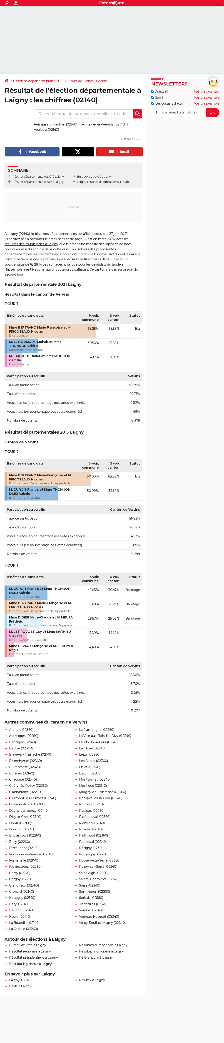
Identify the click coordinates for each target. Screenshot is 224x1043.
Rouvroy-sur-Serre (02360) (99, 860)
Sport (157, 98)
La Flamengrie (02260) (96, 730)
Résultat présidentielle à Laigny (33, 957)
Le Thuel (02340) (92, 748)
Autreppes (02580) (23, 736)
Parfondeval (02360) (94, 817)
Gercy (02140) (19, 873)
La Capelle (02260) (23, 929)
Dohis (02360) (20, 823)
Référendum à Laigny (96, 957)
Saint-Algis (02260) (93, 873)
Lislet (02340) (89, 767)
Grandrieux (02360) (24, 885)
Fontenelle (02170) (23, 860)
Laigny (81, 181)
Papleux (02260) (92, 811)
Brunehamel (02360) (25, 761)
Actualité (159, 92)
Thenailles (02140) (93, 904)
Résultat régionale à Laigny (30, 951)
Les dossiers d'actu (167, 103)
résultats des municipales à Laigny (31, 244)
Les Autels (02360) (93, 761)
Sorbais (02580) (91, 898)
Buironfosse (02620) (25, 767)
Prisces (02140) (91, 829)
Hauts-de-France (81, 81)
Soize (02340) (89, 885)
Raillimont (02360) (93, 835)
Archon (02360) (21, 730)
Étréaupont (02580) (24, 848)
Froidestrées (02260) (25, 867)
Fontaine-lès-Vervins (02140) (103, 124)
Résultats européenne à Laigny (103, 945)
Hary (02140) (18, 904)
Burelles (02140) (21, 773)
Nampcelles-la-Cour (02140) (100, 798)
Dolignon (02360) (22, 829)
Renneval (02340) (93, 842)
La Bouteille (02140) (24, 923)
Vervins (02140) (91, 910)
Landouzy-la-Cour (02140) (98, 742)
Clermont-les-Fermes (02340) (32, 798)
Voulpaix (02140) (46, 130)
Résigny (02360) (92, 848)
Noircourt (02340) (93, 804)
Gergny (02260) (21, 879)
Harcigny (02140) (22, 898)
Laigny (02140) (20, 980)
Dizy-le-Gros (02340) (25, 817)
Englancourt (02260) (25, 835)
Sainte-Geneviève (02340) (99, 879)
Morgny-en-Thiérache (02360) (102, 792)
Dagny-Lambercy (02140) (28, 811)
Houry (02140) (20, 917)
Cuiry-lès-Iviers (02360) (27, 804)
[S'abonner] (185, 112)
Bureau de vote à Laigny (27, 945)
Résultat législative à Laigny (30, 964)
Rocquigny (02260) (93, 854)
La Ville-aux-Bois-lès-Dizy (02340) (105, 736)
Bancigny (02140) (22, 742)
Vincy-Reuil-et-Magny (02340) (102, 923)
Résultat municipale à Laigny (101, 951)
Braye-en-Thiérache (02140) (30, 754)
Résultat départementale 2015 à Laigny (38, 181)
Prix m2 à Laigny (92, 980)
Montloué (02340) (93, 786)
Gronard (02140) (21, 892)
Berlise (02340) (21, 748)
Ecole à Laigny (20, 986)
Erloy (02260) (19, 842)
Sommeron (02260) (94, 892)
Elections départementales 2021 (38, 81)
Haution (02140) (65, 124)
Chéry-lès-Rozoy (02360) (28, 786)
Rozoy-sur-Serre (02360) (98, 867)
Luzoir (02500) (90, 773)
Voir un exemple (207, 92)
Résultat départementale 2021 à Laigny (38, 176)
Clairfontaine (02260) (25, 792)
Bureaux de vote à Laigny (94, 176)
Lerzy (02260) (89, 754)
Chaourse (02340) (23, 779)
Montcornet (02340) (94, 779)
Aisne (102, 81)
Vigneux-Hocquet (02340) (99, 917)
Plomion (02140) (92, 823)
